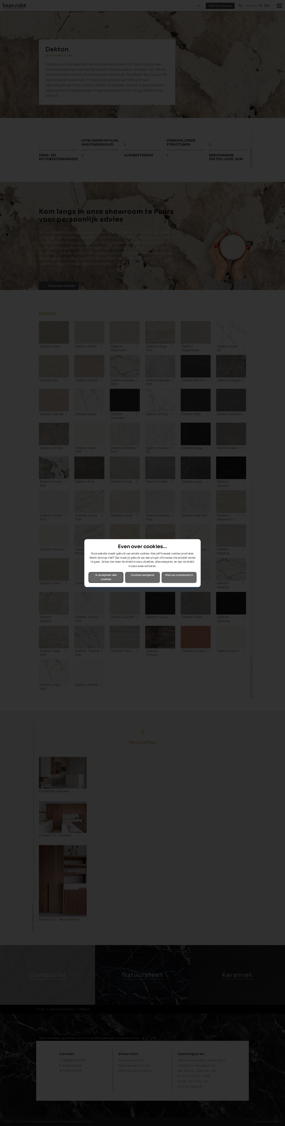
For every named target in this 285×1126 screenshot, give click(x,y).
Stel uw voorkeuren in (179, 575)
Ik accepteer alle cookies (106, 577)
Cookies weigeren (142, 575)
